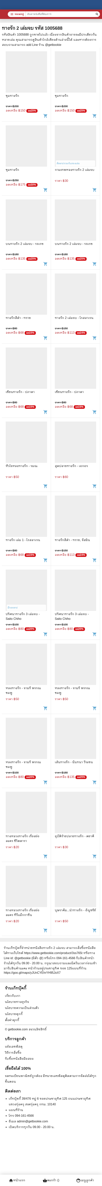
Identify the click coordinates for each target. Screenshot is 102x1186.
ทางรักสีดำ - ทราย (18, 317)
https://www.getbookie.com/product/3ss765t (53, 953)
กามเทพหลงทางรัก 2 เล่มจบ (74, 169)
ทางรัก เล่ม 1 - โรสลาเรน (23, 540)
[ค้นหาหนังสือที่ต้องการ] (97, 14)
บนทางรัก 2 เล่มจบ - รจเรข (25, 243)
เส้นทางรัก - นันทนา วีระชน (74, 762)
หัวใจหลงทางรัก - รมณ (22, 466)
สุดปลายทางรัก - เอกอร (71, 466)
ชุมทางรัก (12, 95)
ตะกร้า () (51, 1180)
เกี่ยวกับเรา (12, 995)
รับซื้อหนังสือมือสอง (19, 1058)
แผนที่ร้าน (16, 1110)
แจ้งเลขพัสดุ (14, 1046)
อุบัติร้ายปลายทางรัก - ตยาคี (74, 836)
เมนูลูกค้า (85, 1180)
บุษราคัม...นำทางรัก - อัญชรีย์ (75, 910)
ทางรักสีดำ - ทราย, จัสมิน (72, 540)
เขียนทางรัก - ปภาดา (20, 392)
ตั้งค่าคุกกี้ (12, 1020)
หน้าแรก (17, 1180)
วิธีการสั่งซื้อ (13, 1052)
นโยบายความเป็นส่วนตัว (22, 1008)
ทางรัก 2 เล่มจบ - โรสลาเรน (74, 317)
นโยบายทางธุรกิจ (17, 1001)
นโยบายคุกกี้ (14, 1014)
